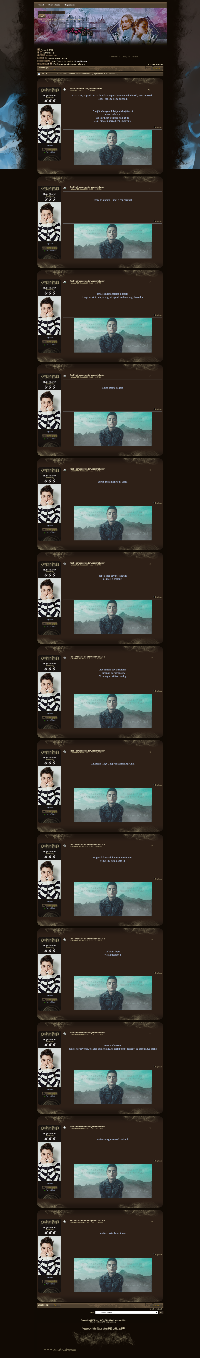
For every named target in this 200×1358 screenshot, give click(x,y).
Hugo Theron (57, 61)
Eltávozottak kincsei (57, 58)
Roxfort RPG (47, 50)
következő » (158, 64)
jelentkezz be (64, 19)
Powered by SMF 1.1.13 (89, 1320)
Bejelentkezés (54, 5)
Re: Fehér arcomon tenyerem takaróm (87, 187)
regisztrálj (77, 19)
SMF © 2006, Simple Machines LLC (112, 1320)
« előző (151, 64)
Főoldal (41, 5)
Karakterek (48, 53)
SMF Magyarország (109, 1322)
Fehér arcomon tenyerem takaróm (69, 64)
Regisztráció (70, 5)
